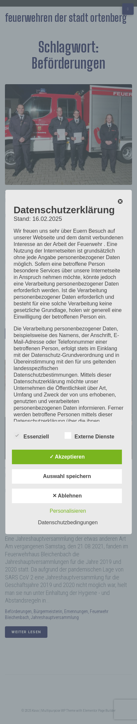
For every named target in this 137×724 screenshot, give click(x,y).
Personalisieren (68, 511)
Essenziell (31, 435)
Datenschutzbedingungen (67, 522)
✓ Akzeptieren (67, 457)
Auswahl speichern (67, 476)
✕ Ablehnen (67, 496)
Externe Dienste (89, 435)
